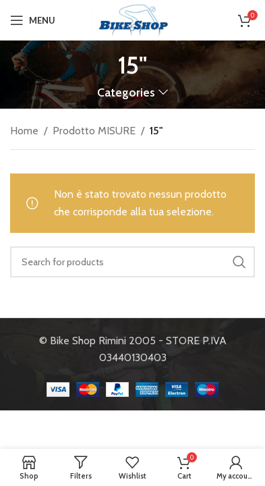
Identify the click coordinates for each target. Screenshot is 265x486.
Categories (126, 92)
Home (24, 130)
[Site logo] (132, 19)
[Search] (132, 261)
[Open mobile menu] (32, 20)
